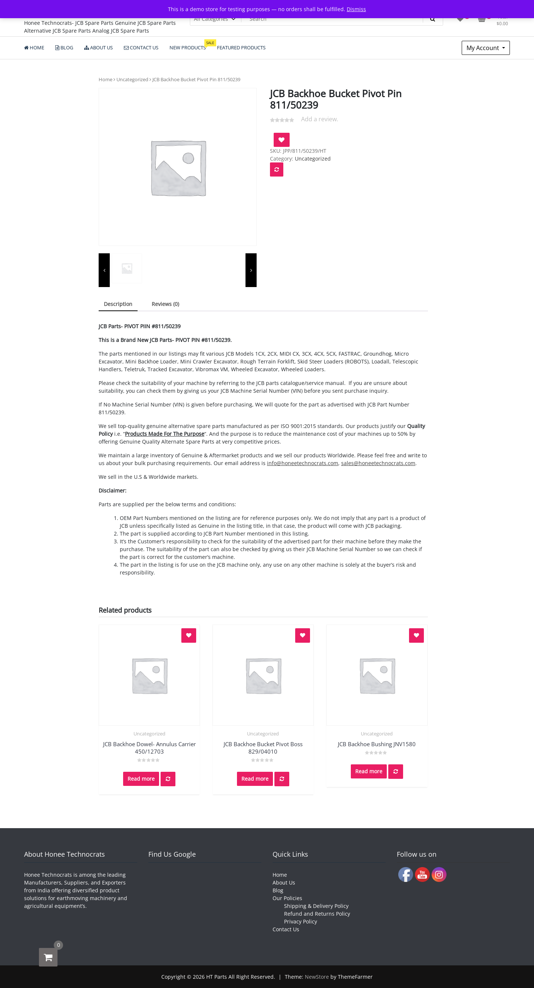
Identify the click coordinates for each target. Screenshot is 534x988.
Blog (278, 890)
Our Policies (287, 898)
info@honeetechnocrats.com (302, 463)
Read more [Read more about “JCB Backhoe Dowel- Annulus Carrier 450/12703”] (141, 778)
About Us (284, 882)
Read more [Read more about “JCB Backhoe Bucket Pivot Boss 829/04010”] (254, 778)
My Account (484, 48)
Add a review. (319, 119)
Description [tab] (118, 303)
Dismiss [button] (356, 9)
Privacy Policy (300, 921)
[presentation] (104, 270)
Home (105, 79)
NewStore (317, 976)
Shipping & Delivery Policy (316, 905)
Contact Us (286, 929)
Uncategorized (132, 79)
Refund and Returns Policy (317, 913)
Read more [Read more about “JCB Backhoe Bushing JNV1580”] (368, 771)
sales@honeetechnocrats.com (378, 463)
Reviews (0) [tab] (165, 303)
